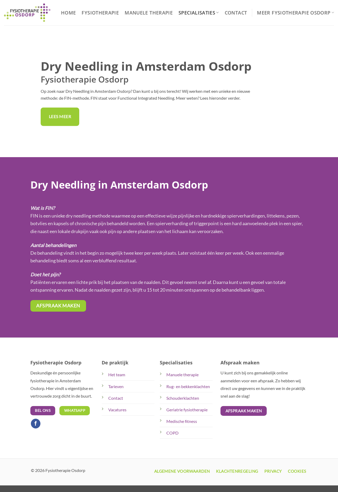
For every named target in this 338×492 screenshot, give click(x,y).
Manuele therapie (182, 374)
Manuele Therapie (149, 12)
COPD (172, 432)
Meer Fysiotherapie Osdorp (295, 12)
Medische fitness (181, 421)
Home (68, 12)
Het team (116, 374)
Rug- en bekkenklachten (188, 386)
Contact (236, 12)
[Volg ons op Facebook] (35, 423)
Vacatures (117, 409)
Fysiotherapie (100, 12)
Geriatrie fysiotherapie (187, 409)
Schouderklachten (182, 398)
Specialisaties (199, 12)
